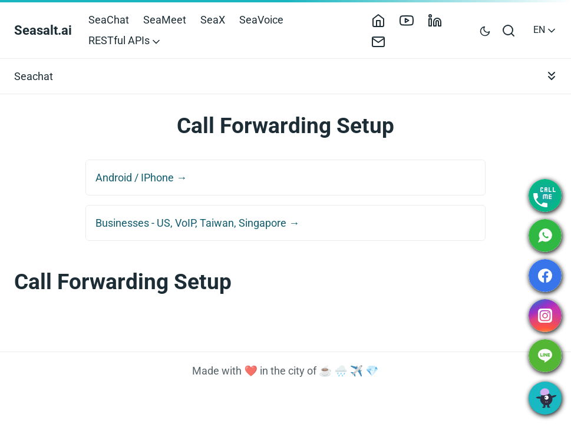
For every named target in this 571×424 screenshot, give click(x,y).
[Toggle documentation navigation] (552, 76)
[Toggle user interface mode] (485, 30)
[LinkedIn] (439, 19)
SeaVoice (261, 20)
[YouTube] (411, 19)
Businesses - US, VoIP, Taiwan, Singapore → (197, 223)
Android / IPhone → (141, 177)
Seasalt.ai (43, 30)
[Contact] (383, 40)
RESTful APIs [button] (125, 40)
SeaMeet (164, 20)
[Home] (383, 19)
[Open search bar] (509, 30)
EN (545, 29)
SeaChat (108, 20)
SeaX (212, 20)
